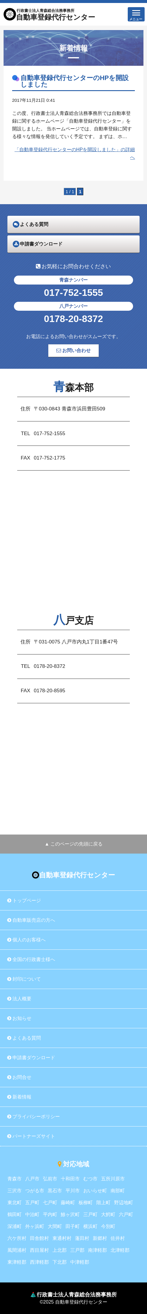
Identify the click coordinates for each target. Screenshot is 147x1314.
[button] (136, 14)
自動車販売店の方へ (31, 920)
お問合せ (19, 1077)
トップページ (24, 900)
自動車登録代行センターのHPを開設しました (74, 81)
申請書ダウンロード (31, 1057)
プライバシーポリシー (33, 1116)
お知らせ (19, 1018)
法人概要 (19, 998)
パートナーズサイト (31, 1136)
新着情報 (19, 1096)
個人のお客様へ (26, 939)
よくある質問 (24, 1037)
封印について (24, 979)
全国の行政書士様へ (31, 959)
